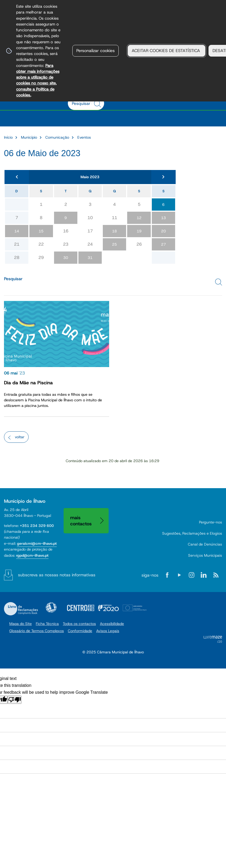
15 (41, 231)
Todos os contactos (79, 623)
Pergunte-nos (210, 522)
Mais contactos (81, 520)
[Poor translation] (14, 700)
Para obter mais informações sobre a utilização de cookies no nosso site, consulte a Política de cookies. (37, 80)
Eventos (84, 137)
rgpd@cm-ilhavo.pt (32, 555)
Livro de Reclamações (21, 608)
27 (163, 244)
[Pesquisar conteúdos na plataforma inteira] (98, 104)
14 (16, 231)
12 (139, 217)
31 (90, 257)
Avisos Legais (107, 630)
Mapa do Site (20, 623)
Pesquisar (13, 279)
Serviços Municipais (205, 555)
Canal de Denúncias (205, 544)
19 (139, 231)
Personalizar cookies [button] (95, 50)
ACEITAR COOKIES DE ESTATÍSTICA (166, 50)
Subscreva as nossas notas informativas (56, 575)
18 (114, 231)
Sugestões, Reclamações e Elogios (192, 533)
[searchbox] (83, 103)
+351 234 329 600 (37, 525)
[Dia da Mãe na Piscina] (56, 357)
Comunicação (57, 137)
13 (163, 217)
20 (163, 231)
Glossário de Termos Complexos (36, 630)
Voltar (19, 437)
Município (29, 137)
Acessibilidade (51, 607)
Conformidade (80, 630)
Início (8, 137)
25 (114, 244)
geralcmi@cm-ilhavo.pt (37, 543)
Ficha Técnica (47, 623)
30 (65, 257)
